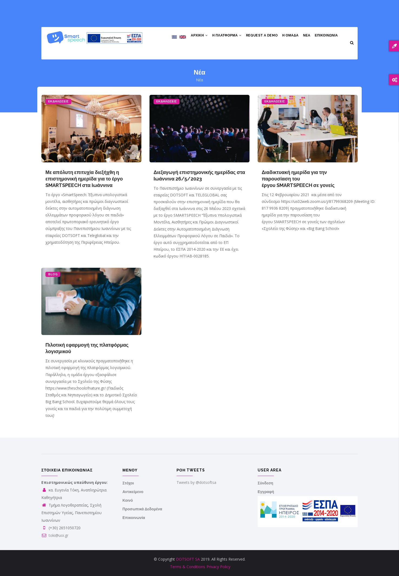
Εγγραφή (266, 492)
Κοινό (127, 500)
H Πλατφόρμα (222, 37)
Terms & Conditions (187, 566)
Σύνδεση (265, 483)
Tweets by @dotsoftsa (196, 482)
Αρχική (193, 37)
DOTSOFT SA (188, 559)
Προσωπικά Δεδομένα (142, 509)
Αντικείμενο (132, 492)
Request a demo (258, 37)
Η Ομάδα (288, 37)
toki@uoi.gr (54, 535)
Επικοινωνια (325, 37)
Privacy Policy (218, 566)
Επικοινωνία (133, 517)
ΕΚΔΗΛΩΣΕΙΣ (58, 101)
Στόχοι (128, 483)
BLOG (53, 274)
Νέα (305, 37)
